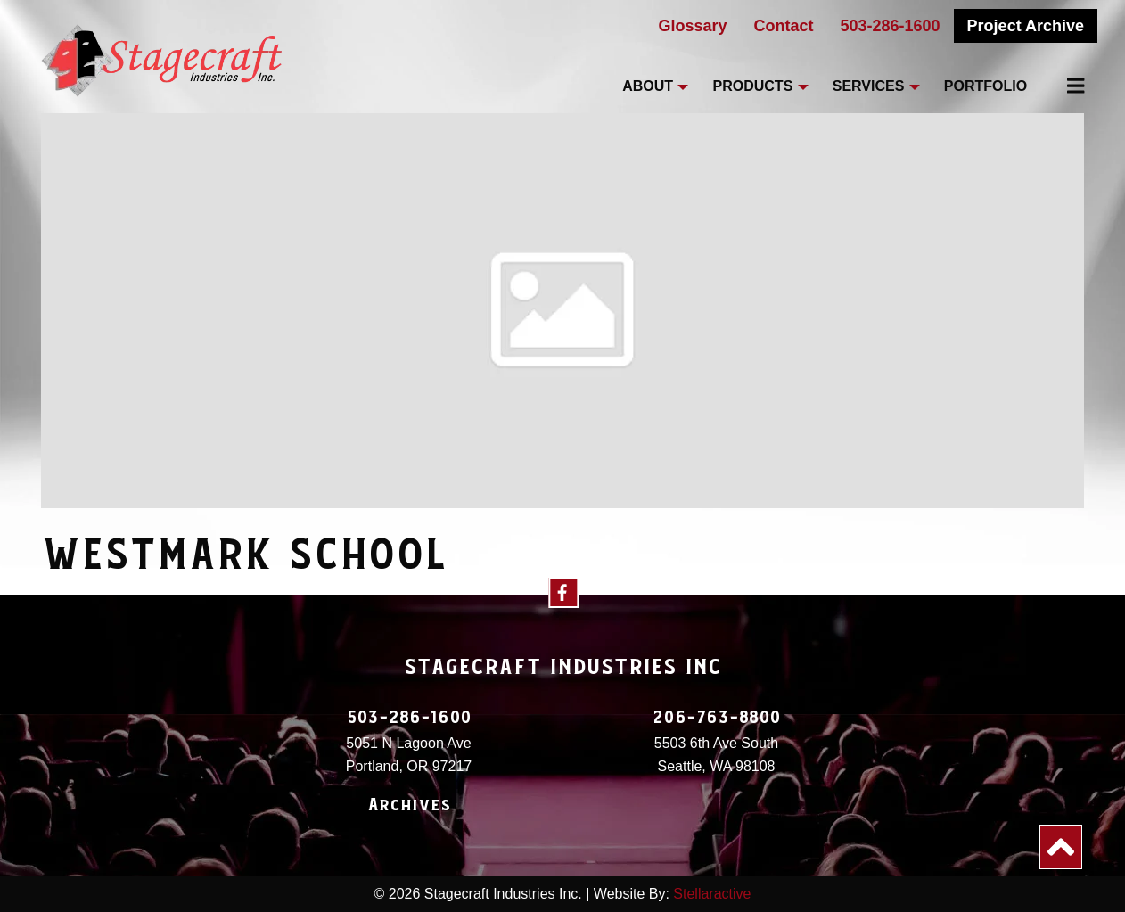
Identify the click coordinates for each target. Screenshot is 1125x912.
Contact (784, 26)
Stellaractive (712, 893)
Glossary (692, 26)
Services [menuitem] (869, 86)
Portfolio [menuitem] (985, 86)
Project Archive (1025, 26)
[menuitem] (1065, 85)
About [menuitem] (647, 86)
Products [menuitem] (753, 86)
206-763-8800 (717, 717)
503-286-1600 (890, 26)
